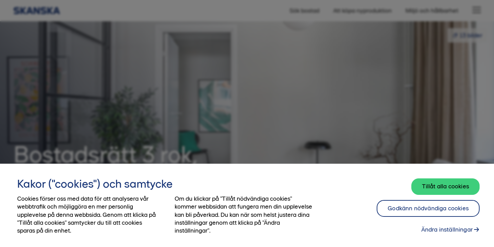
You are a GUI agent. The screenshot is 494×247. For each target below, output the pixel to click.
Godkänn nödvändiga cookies (428, 212)
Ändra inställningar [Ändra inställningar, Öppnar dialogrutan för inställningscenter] (447, 233)
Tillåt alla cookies (445, 190)
